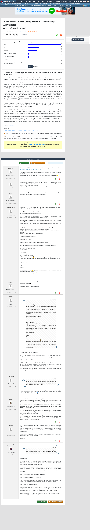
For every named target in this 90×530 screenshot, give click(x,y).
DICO (63, 5)
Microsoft (36, 3)
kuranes (10, 168)
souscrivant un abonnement (36, 145)
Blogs (38, 1)
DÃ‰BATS (55, 5)
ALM (31, 3)
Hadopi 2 (27, 83)
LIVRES (31, 5)
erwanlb (10, 296)
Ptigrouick (11, 376)
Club (74, 1)
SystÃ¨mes (77, 3)
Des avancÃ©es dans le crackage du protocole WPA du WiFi (21, 130)
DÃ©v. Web (45, 3)
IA (27, 3)
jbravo (11, 425)
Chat (43, 1)
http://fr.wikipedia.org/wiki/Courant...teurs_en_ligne (31, 169)
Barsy (11, 399)
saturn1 (10, 193)
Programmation (56, 3)
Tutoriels (28, 1)
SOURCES (49, 5)
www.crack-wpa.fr (54, 78)
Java (40, 3)
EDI (50, 3)
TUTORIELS (15, 5)
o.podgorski (11, 207)
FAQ (34, 1)
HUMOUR (68, 5)
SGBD (62, 3)
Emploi (58, 1)
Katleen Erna (23, 31)
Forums (21, 1)
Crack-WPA (12, 125)
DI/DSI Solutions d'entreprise (14, 3)
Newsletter (50, 1)
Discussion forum (78, 39)
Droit (70, 1)
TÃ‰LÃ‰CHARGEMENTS (40, 5)
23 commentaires (32, 31)
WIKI (60, 5)
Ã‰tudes (64, 1)
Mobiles (72, 3)
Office (67, 3)
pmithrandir (10, 445)
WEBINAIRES (25, 5)
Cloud (24, 3)
